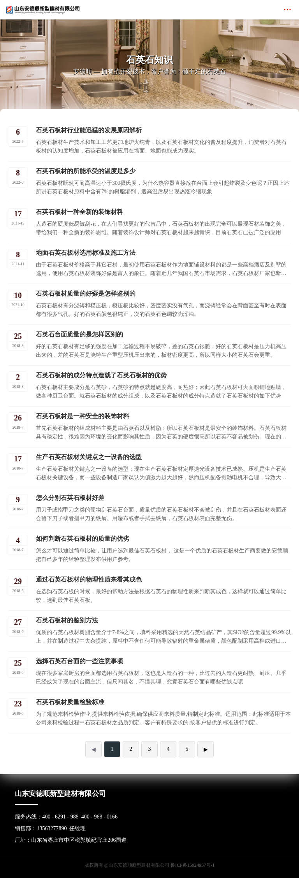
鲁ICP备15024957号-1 (193, 865)
